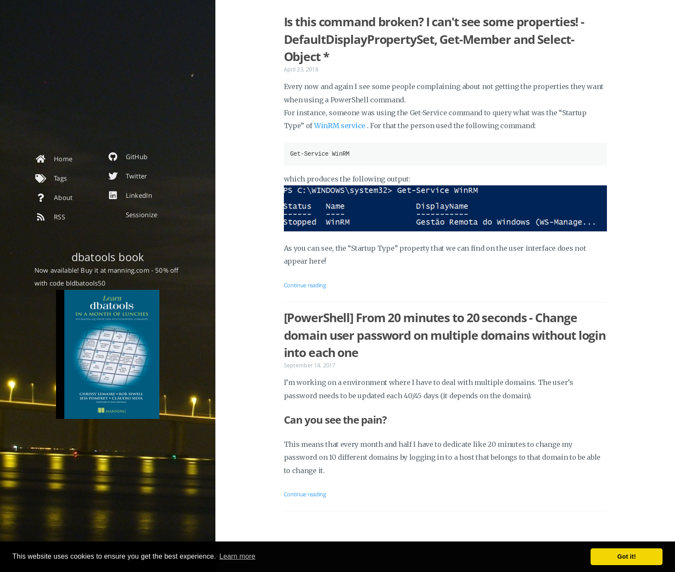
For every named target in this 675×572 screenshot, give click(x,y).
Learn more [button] (237, 556)
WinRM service (340, 125)
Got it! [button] (626, 556)
